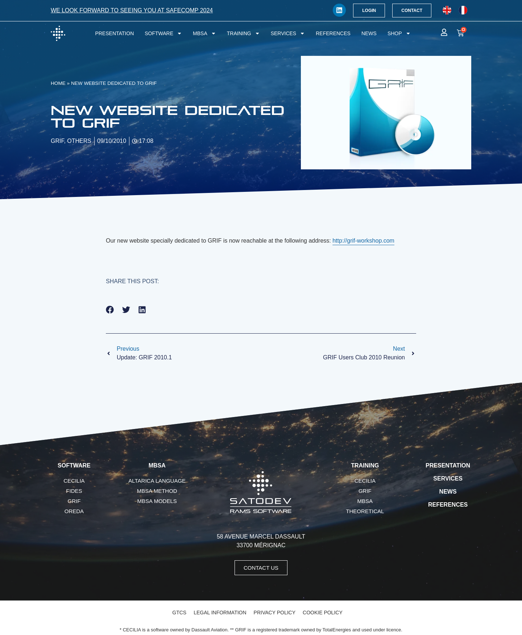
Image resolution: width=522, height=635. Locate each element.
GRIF (73, 501)
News (369, 33)
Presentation (114, 33)
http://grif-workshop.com (363, 241)
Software (163, 33)
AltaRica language (157, 481)
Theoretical (365, 511)
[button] (110, 309)
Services (288, 33)
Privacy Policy (274, 612)
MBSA (204, 33)
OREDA (74, 511)
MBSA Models (157, 501)
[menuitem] (447, 10)
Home (58, 83)
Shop (399, 33)
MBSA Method (157, 491)
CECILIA (73, 481)
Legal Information (220, 612)
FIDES (74, 491)
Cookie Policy (323, 612)
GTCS (179, 612)
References (333, 33)
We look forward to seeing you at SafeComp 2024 (132, 10)
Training (243, 33)
